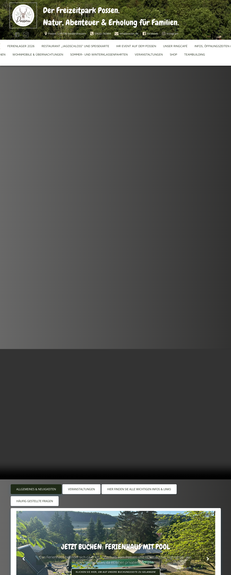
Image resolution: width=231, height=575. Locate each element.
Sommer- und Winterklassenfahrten (99, 55)
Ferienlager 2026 (21, 47)
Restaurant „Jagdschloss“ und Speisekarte (76, 47)
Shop (174, 55)
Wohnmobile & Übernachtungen (38, 55)
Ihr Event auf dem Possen (137, 47)
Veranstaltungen (149, 55)
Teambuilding (195, 55)
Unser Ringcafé (176, 47)
